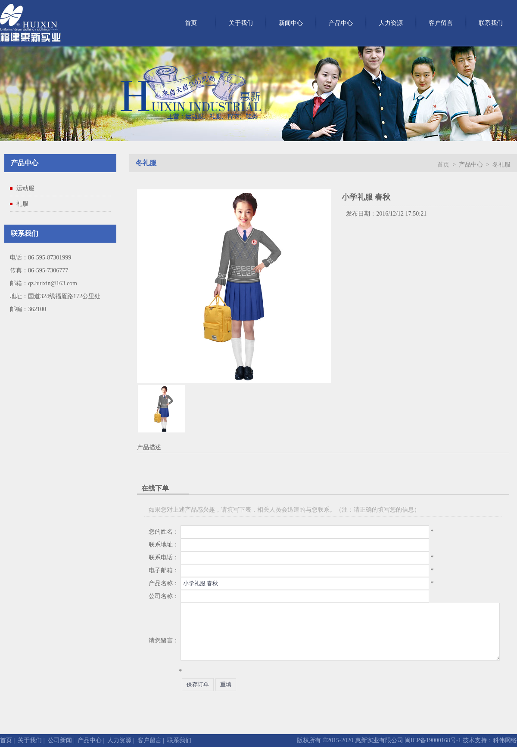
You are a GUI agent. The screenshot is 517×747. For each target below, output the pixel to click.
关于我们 (241, 23)
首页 (191, 23)
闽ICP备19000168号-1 (432, 740)
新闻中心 (291, 23)
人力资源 (391, 23)
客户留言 (441, 23)
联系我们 (491, 23)
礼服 (22, 204)
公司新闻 (60, 740)
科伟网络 (505, 740)
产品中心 (341, 23)
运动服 (25, 188)
